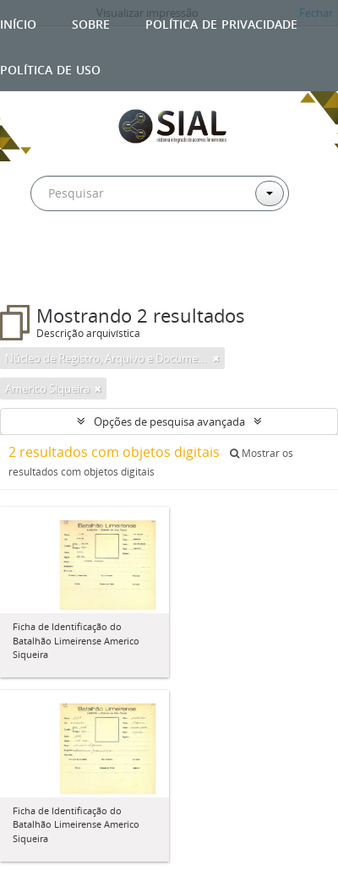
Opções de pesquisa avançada (169, 421)
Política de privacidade (221, 22)
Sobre (91, 22)
